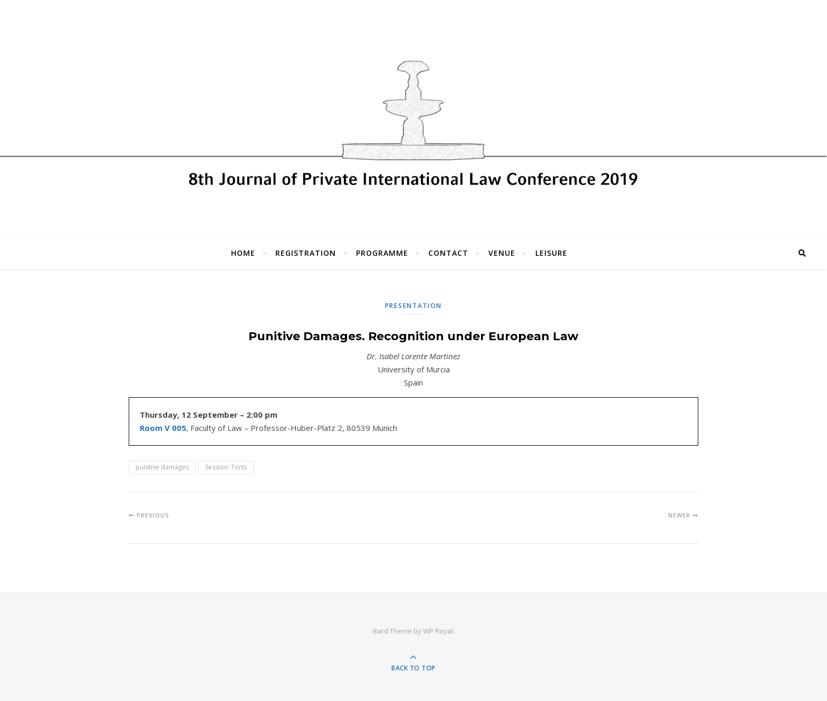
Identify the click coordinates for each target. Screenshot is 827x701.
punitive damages (162, 467)
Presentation (413, 305)
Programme (382, 253)
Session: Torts (226, 467)
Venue (501, 253)
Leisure (551, 253)
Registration (305, 253)
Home (243, 253)
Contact (448, 253)
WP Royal (438, 631)
